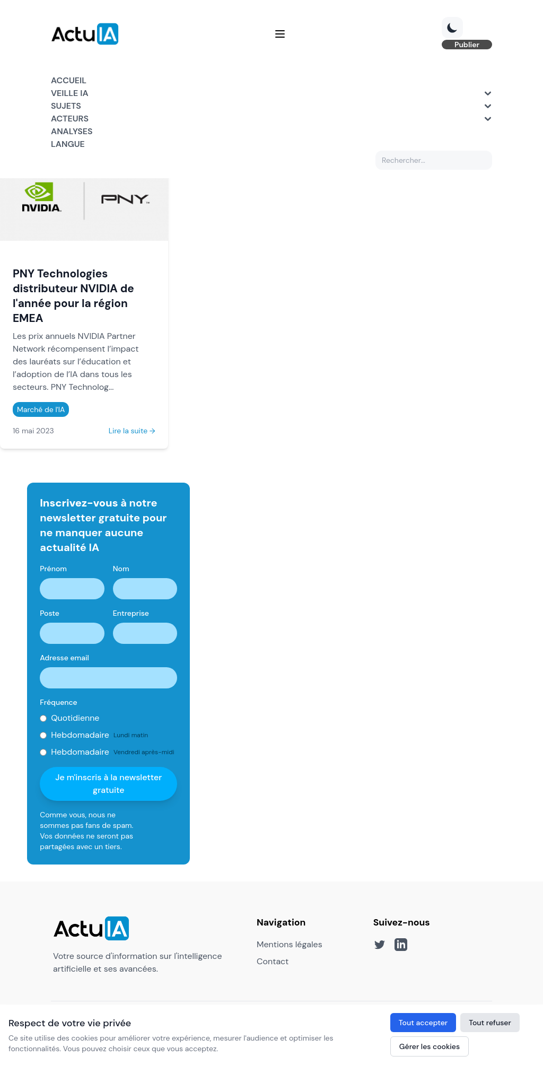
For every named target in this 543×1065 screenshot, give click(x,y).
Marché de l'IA (41, 409)
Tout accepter (423, 1022)
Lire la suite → (132, 430)
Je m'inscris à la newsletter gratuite (108, 784)
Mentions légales (289, 944)
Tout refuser (490, 1022)
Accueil (68, 80)
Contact (272, 961)
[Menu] (280, 34)
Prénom (53, 568)
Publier (466, 44)
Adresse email (64, 657)
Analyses (72, 131)
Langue (68, 144)
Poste (49, 613)
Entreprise (131, 613)
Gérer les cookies (429, 1046)
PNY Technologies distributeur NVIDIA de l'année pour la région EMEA (73, 295)
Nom (121, 568)
